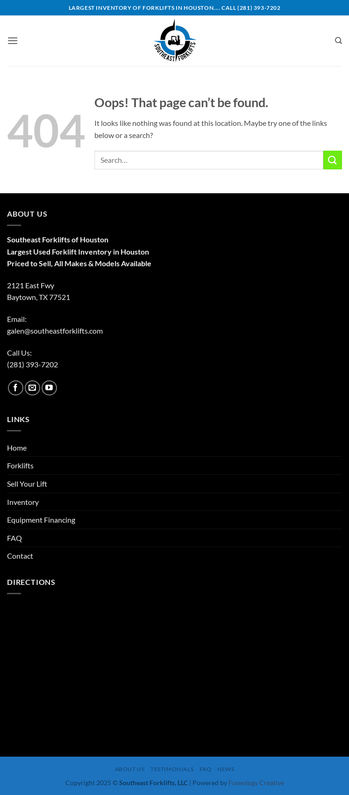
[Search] (338, 41)
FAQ (14, 537)
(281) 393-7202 (32, 364)
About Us (130, 769)
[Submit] (332, 160)
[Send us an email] (32, 388)
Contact (20, 555)
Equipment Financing (41, 519)
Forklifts (20, 465)
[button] (12, 40)
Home (17, 447)
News (225, 769)
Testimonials (171, 769)
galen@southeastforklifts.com (55, 330)
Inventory (23, 501)
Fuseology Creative (256, 783)
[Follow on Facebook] (15, 388)
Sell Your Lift (27, 483)
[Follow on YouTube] (49, 388)
